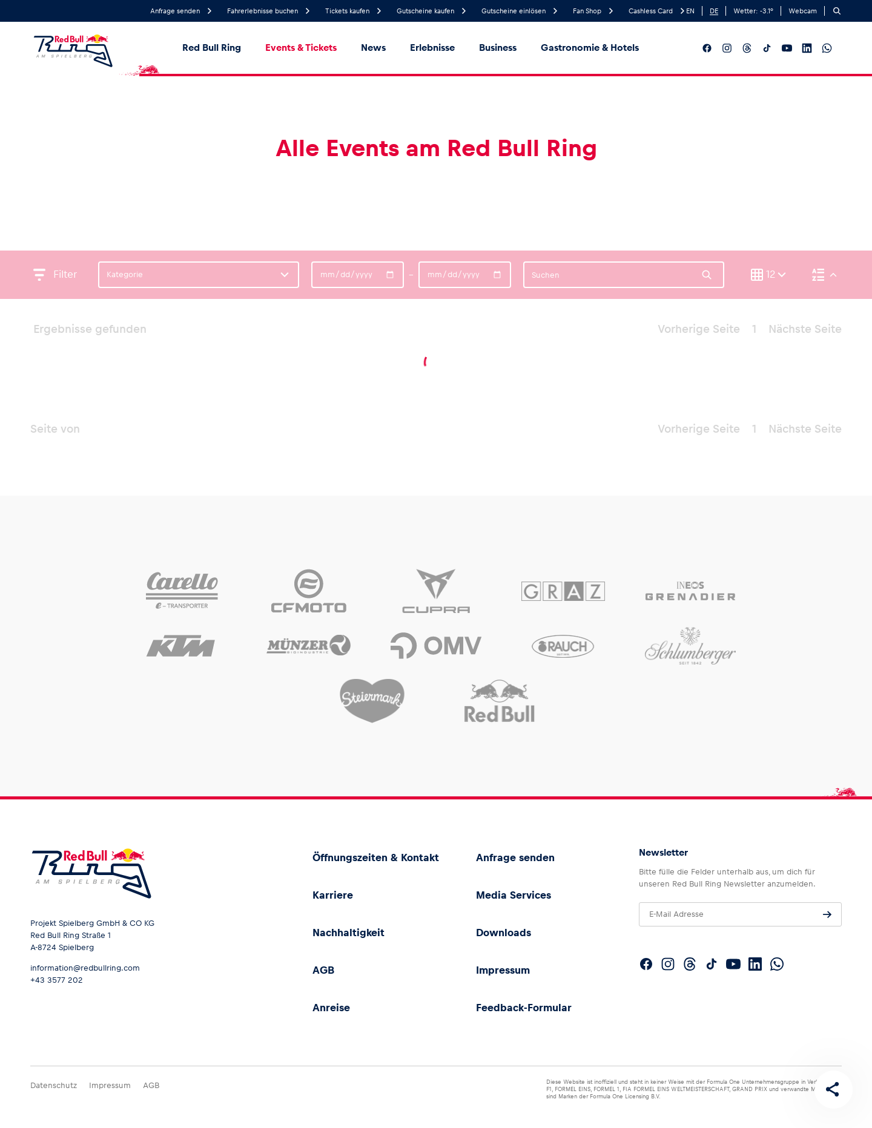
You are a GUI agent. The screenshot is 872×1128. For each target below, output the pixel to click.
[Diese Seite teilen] (833, 1089)
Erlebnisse (432, 47)
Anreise (331, 1008)
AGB (323, 970)
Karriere (332, 895)
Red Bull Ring (211, 47)
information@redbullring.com (85, 967)
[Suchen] (837, 11)
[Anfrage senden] (827, 914)
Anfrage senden (515, 857)
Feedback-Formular (524, 1008)
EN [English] (690, 11)
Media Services (513, 895)
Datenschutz (53, 1085)
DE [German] (714, 11)
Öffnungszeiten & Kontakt (375, 857)
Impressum (503, 970)
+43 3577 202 (56, 980)
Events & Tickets (301, 47)
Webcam (802, 11)
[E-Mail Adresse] (740, 914)
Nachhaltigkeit (348, 932)
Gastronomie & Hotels (590, 47)
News (373, 47)
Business (498, 47)
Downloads (503, 932)
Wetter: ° (753, 11)
